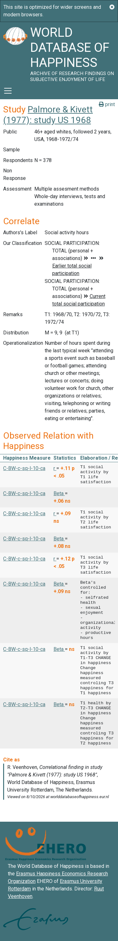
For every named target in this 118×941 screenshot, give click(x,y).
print (107, 104)
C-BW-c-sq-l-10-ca (24, 468)
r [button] (54, 468)
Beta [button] (59, 493)
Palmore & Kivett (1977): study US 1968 (48, 114)
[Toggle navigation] (8, 91)
